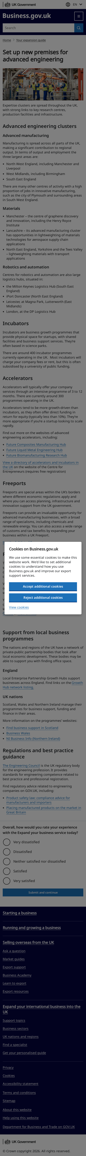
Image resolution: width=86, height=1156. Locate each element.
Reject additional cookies (43, 597)
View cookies (19, 607)
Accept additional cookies (43, 586)
